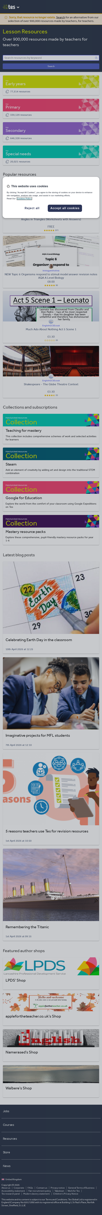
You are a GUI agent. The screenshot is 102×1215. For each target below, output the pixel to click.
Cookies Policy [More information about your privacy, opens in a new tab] (24, 198)
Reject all (32, 208)
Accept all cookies (64, 208)
